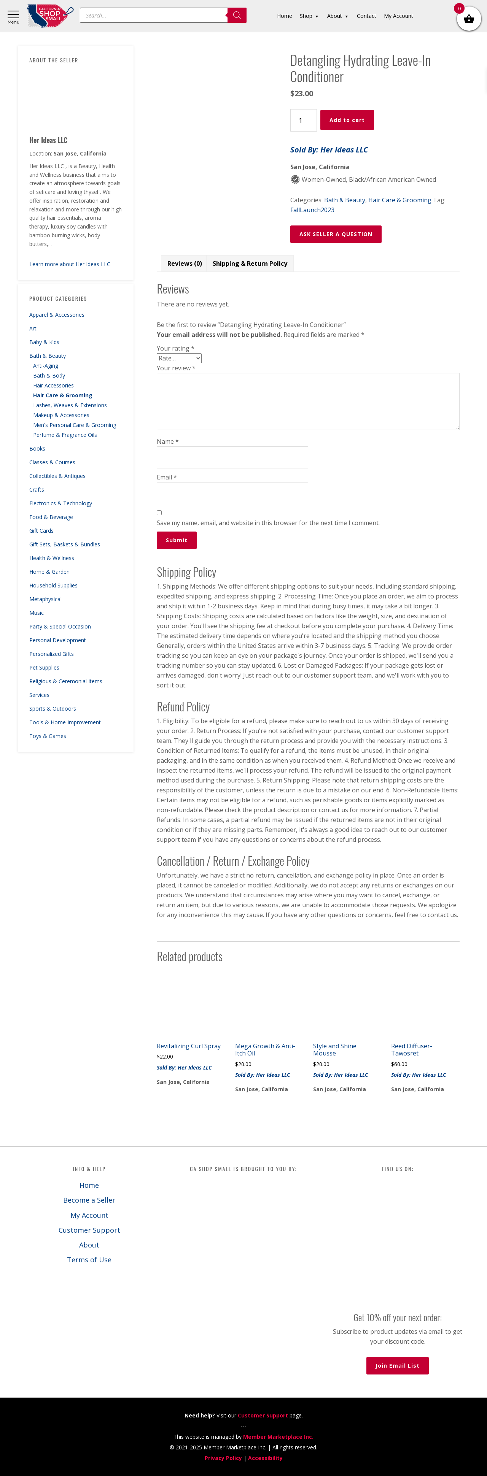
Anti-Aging (45, 365)
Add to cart (347, 120)
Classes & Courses (52, 462)
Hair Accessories (53, 385)
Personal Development (57, 640)
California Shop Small (50, 16)
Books (37, 448)
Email (167, 477)
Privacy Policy (223, 1458)
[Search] (237, 15)
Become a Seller (89, 1200)
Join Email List (398, 1365)
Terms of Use (89, 1259)
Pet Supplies (44, 667)
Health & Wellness (51, 558)
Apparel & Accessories (56, 314)
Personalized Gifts (51, 653)
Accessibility (265, 1458)
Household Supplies (53, 585)
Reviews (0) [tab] (184, 263)
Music (36, 612)
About (89, 1244)
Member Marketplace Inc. (278, 1436)
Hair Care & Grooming (62, 395)
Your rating (175, 348)
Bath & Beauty (47, 355)
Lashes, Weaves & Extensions (70, 405)
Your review (176, 368)
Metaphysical (45, 599)
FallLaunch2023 (312, 210)
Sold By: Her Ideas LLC (329, 149)
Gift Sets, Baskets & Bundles (64, 544)
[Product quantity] (303, 120)
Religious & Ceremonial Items (65, 681)
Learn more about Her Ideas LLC (69, 264)
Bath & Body (49, 375)
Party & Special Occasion (60, 626)
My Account (89, 1215)
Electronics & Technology (60, 503)
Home (89, 1185)
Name (168, 441)
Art (33, 328)
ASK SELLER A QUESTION (335, 234)
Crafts (36, 489)
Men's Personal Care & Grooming (74, 425)
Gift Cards (41, 530)
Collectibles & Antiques (57, 475)
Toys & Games (47, 736)
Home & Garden (49, 571)
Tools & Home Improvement (65, 722)
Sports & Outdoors (52, 708)
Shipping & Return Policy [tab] (250, 263)
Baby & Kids (44, 342)
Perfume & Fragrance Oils (65, 434)
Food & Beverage (51, 517)
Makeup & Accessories (61, 415)
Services (39, 694)
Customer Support (89, 1230)
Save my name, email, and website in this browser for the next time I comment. (268, 523)
